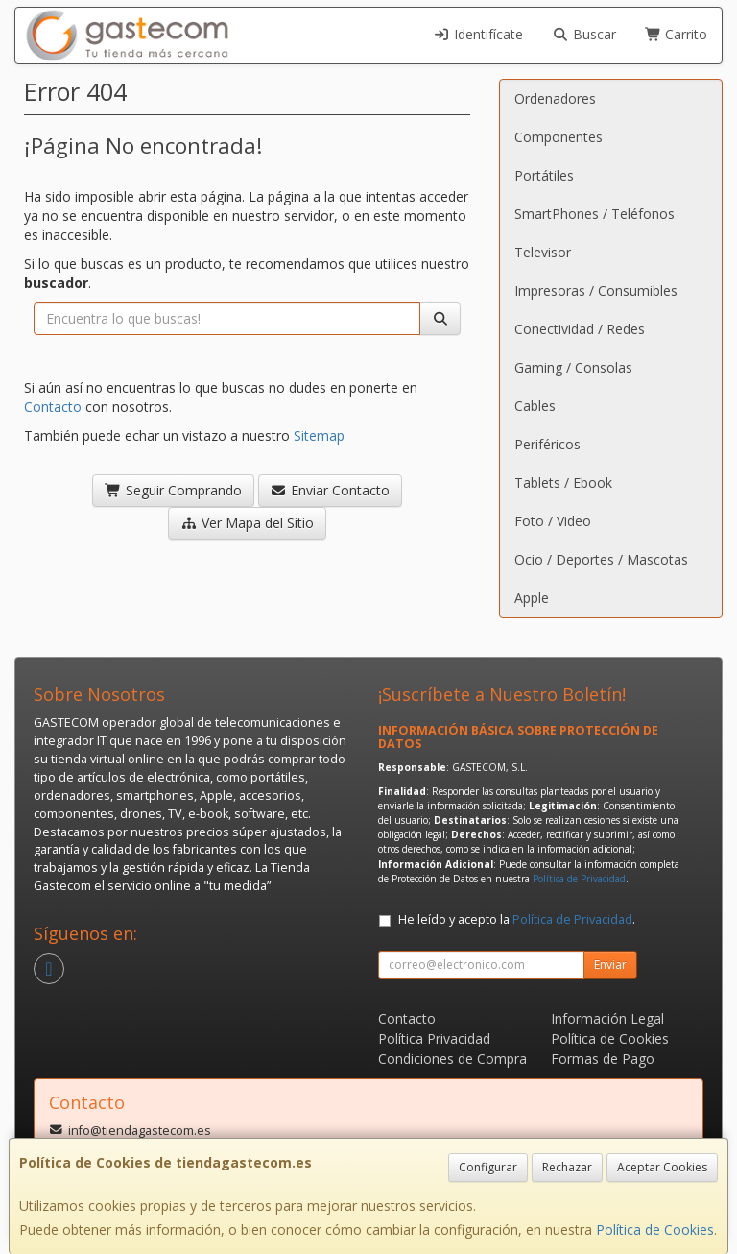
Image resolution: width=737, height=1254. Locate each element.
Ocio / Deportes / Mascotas (601, 559)
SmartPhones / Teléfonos (594, 214)
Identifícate (479, 34)
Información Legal (607, 1018)
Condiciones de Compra (452, 1058)
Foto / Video (552, 521)
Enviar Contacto (331, 490)
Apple (531, 598)
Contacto (53, 407)
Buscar (584, 34)
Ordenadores (555, 98)
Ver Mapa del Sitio (247, 523)
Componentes (558, 137)
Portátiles (544, 175)
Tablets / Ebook (563, 482)
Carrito (676, 34)
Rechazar (567, 1167)
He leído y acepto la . (516, 919)
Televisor (542, 252)
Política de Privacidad (579, 878)
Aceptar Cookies (662, 1167)
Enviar (610, 964)
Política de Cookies (655, 1229)
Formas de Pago (602, 1058)
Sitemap (319, 435)
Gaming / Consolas (573, 367)
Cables (535, 406)
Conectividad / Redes (579, 329)
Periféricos (547, 444)
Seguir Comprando (173, 490)
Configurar (488, 1167)
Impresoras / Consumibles (596, 290)
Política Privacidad (434, 1038)
